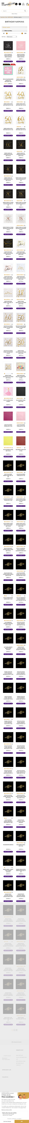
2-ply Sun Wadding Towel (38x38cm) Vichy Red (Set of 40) (21, 599)
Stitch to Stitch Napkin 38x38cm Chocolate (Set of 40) (20, 673)
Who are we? (19, 1055)
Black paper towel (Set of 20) (20, 401)
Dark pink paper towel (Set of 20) (8, 425)
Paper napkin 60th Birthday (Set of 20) (21, 129)
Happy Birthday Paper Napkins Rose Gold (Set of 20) (8, 278)
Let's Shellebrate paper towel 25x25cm (8, 648)
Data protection (20, 1061)
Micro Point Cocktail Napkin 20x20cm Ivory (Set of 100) (8, 970)
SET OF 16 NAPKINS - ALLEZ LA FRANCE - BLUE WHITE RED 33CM (21, 549)
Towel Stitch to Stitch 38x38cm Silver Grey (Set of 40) (20, 698)
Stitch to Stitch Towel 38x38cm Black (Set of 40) (8, 747)
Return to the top (16, 1042)
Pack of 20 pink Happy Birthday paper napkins (21, 55)
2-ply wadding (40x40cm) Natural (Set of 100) (8, 623)
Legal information (21, 1057)
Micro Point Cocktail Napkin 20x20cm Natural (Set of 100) (21, 896)
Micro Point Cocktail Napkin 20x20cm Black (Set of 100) (8, 896)
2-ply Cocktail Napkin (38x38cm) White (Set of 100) (8, 821)
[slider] (7, 33)
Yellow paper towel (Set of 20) (8, 450)
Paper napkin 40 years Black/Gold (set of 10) (8, 179)
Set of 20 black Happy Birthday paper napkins (8, 55)
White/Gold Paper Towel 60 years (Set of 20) (8, 327)
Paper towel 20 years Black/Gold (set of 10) (8, 204)
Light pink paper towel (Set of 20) (21, 425)
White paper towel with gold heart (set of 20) (8, 525)
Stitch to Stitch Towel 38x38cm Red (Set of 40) (8, 796)
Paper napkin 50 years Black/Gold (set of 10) (20, 154)
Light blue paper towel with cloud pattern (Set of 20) (20, 574)
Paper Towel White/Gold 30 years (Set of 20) (21, 352)
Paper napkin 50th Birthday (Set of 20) (8, 129)
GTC (17, 1059)
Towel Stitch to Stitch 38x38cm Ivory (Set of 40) (8, 722)
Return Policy (14, 13)
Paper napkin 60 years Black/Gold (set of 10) (8, 154)
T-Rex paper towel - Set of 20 (21, 845)
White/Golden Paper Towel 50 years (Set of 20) (21, 327)
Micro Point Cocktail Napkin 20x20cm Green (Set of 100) (8, 994)
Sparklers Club (4, 17)
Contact (18, 1065)
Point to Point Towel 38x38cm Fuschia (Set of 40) (8, 698)
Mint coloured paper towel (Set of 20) (8, 475)
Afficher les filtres (7, 30)
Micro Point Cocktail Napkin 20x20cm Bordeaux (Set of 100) (8, 920)
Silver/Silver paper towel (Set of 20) (8, 499)
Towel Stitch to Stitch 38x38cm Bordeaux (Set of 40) (8, 673)
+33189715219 (6, 1055)
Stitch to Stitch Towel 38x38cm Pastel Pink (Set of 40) (20, 747)
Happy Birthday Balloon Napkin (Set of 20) (21, 376)
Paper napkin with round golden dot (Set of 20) (21, 525)
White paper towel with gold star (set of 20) (21, 500)
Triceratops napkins (8, 844)
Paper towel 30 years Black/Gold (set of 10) (21, 179)
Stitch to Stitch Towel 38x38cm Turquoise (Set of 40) (20, 723)
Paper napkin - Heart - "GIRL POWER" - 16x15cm (8, 870)
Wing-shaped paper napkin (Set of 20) (8, 598)
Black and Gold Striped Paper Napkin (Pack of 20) (8, 574)
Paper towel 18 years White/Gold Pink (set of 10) (21, 228)
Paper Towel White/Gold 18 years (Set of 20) (21, 302)
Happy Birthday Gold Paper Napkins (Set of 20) (21, 253)
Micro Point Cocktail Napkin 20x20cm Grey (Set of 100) (21, 945)
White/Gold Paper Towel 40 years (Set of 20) (8, 352)
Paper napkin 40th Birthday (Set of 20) (21, 104)
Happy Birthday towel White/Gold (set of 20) (21, 278)
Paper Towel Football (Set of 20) (21, 1018)
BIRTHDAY (10, 17)
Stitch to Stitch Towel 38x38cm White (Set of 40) (21, 623)
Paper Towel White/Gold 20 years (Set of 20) (8, 376)
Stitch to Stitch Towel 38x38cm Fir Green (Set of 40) (20, 772)
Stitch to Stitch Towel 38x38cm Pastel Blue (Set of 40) (8, 772)
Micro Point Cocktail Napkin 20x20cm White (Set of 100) (21, 649)
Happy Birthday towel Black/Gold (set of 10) (8, 253)
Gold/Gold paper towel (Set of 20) (21, 475)
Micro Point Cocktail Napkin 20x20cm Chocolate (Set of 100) (21, 920)
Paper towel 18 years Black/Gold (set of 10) (21, 204)
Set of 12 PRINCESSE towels (8, 401)
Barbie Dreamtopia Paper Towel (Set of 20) (21, 870)
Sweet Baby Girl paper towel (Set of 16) (8, 1019)
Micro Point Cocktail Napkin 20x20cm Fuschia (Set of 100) (8, 945)
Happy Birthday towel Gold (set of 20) (8, 302)
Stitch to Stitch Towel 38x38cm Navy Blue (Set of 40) (21, 796)
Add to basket (7, 61)
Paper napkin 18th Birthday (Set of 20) (21, 80)
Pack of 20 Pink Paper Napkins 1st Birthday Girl (8, 80)
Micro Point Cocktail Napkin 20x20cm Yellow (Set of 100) (21, 970)
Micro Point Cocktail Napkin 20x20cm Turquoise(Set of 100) (20, 822)
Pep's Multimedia (6, 1059)
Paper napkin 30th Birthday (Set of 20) (8, 104)
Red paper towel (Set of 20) (21, 450)
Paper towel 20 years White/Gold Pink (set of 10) (8, 228)
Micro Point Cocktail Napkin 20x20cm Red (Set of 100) (21, 994)
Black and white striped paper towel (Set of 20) (8, 549)
